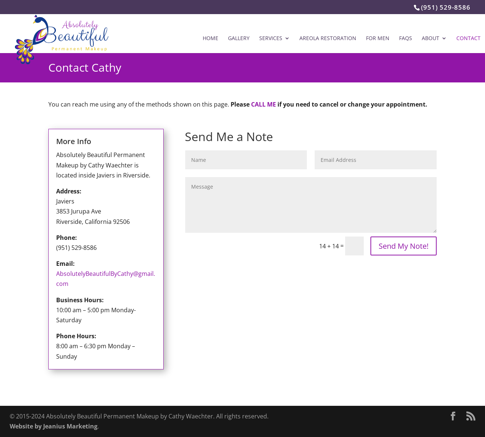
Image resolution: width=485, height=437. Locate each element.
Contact (468, 39)
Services (270, 39)
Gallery (239, 39)
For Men (377, 39)
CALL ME (263, 104)
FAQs (405, 39)
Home (210, 39)
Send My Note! (403, 246)
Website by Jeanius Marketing (53, 426)
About (430, 39)
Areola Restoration (327, 39)
